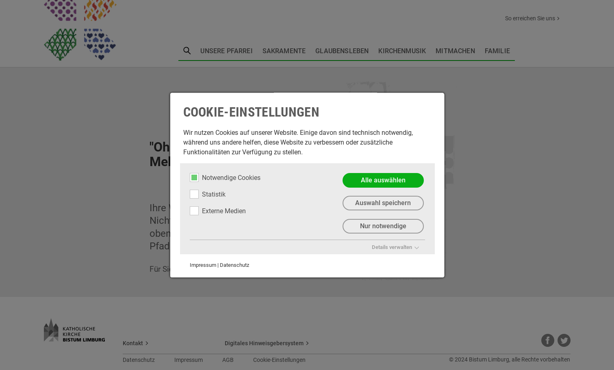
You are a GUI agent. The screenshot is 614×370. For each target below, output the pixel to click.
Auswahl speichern (383, 203)
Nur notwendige (383, 226)
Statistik (207, 194)
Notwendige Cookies (224, 177)
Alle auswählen (382, 180)
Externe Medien (217, 210)
